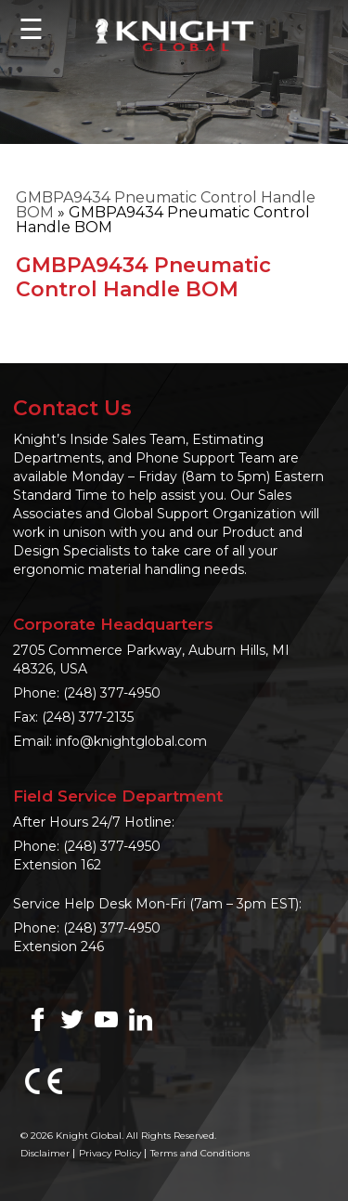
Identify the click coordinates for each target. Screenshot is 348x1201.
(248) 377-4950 (112, 693)
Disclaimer (45, 1153)
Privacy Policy (110, 1153)
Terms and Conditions (200, 1153)
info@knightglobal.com (131, 741)
